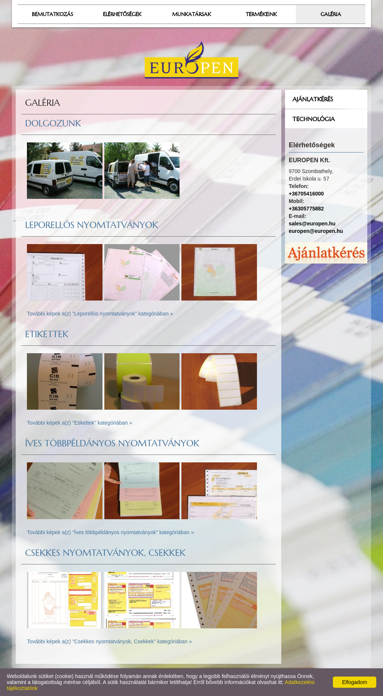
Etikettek (46, 334)
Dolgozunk (53, 123)
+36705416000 (306, 194)
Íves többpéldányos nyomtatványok (112, 443)
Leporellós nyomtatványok (91, 225)
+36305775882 (306, 209)
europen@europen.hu (316, 231)
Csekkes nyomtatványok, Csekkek (105, 552)
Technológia (313, 119)
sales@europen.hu (312, 224)
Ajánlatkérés (312, 99)
